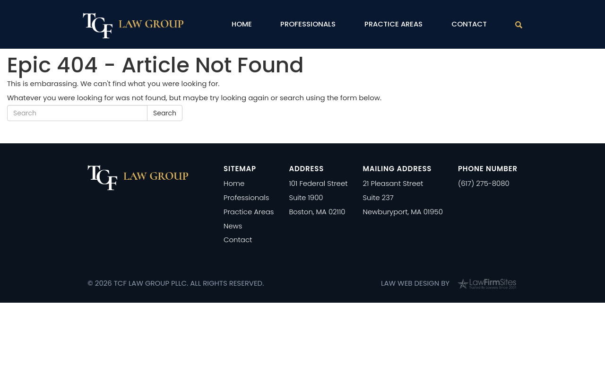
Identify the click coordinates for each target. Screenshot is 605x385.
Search (164, 113)
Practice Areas (393, 24)
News (233, 226)
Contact (469, 24)
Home (242, 24)
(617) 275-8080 (484, 183)
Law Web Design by (415, 283)
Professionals (308, 24)
